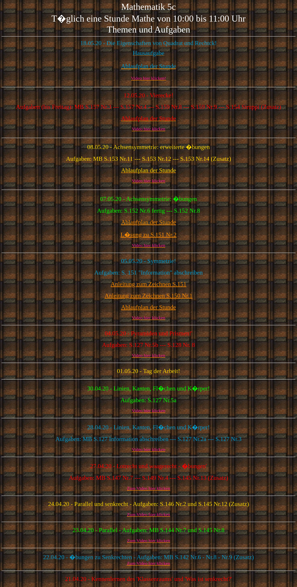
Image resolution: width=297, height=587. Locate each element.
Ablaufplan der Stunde (148, 222)
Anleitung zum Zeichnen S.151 (148, 284)
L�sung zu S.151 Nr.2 (148, 234)
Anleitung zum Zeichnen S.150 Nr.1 (148, 295)
